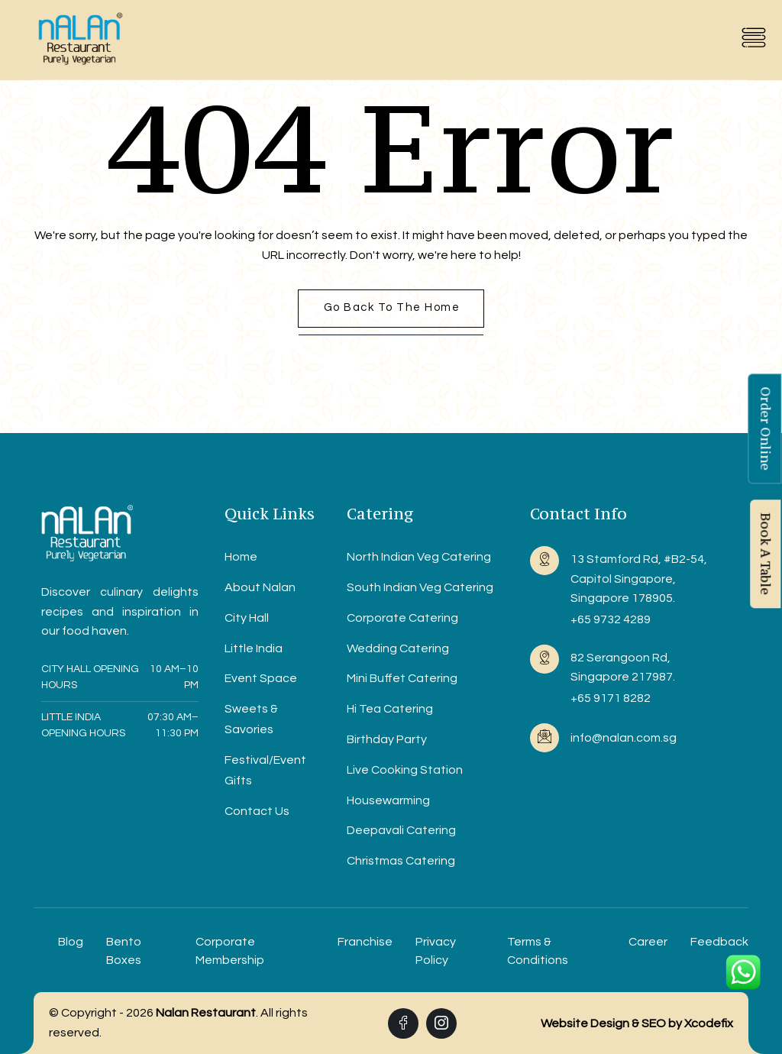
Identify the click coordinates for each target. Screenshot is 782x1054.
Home (241, 557)
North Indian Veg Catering (419, 557)
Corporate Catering (402, 618)
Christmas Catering (401, 861)
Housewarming (388, 800)
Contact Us (257, 811)
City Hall (247, 618)
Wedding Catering (398, 648)
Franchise (365, 942)
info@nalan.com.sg (623, 738)
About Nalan (260, 587)
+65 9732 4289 (610, 619)
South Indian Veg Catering (420, 587)
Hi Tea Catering (390, 709)
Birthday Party (387, 739)
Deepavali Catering (401, 830)
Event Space (261, 678)
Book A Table (765, 553)
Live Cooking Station (405, 770)
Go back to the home (392, 307)
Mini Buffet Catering (402, 678)
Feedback (719, 942)
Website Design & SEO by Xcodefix (637, 1023)
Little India (254, 648)
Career (648, 942)
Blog (70, 942)
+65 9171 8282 (610, 698)
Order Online (765, 428)
